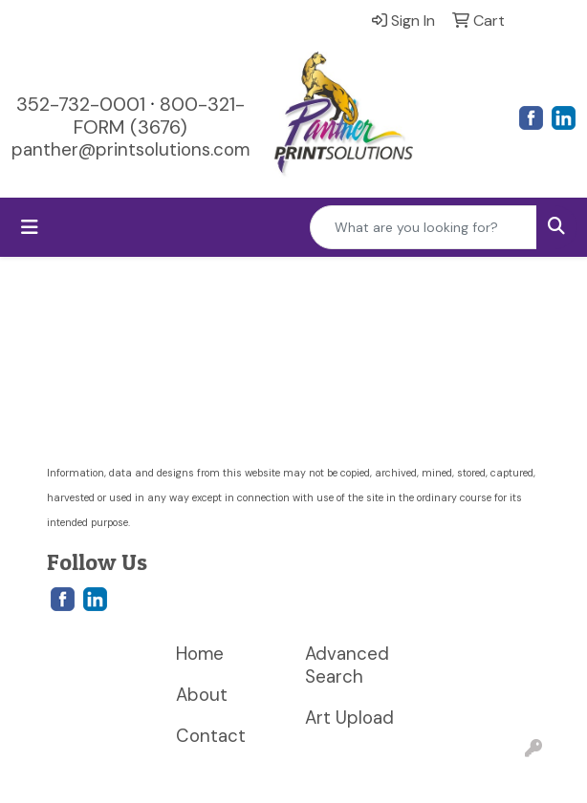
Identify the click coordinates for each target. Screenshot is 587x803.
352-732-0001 (80, 104)
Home (200, 654)
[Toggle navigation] (30, 227)
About (202, 695)
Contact (211, 736)
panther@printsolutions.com (130, 149)
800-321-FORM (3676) (159, 115)
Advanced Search (347, 665)
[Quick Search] (423, 227)
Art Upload (349, 717)
